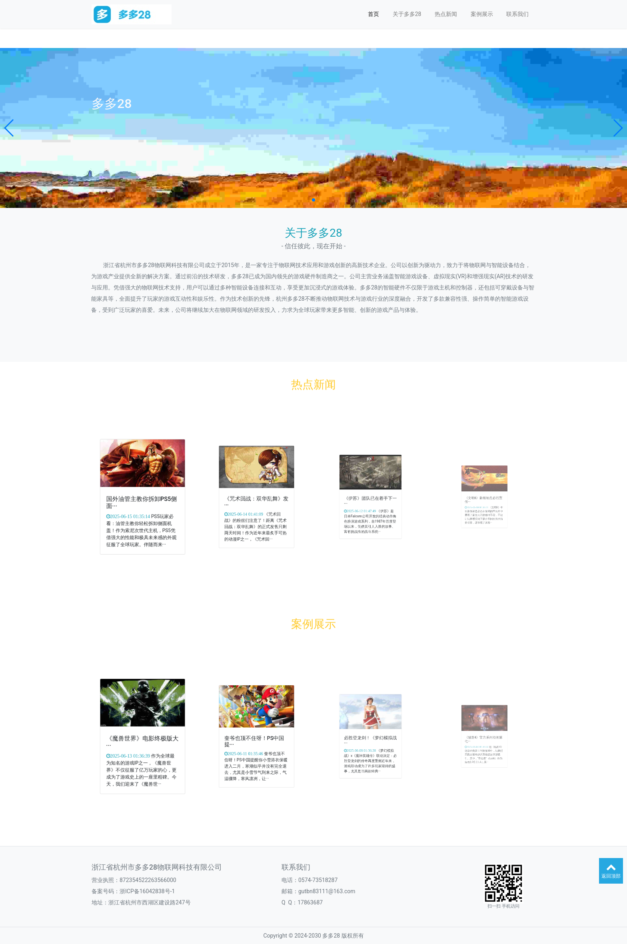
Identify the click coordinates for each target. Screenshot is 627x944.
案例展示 (482, 14)
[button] (9, 128)
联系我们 (517, 14)
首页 (373, 14)
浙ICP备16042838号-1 (147, 891)
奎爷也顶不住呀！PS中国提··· (255, 738)
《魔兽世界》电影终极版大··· (142, 739)
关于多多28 (407, 14)
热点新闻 (446, 14)
